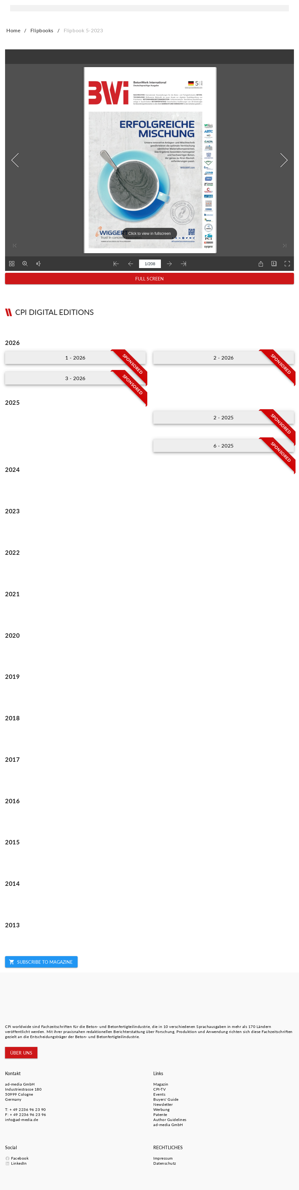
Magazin (161, 1084)
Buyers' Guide (166, 1099)
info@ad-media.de (21, 1119)
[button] (149, 278)
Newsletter (163, 1104)
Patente (160, 1114)
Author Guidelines (170, 1119)
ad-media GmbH (20, 1084)
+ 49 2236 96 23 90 (28, 1109)
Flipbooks (42, 30)
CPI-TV (159, 1089)
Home (13, 30)
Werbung (161, 1109)
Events (159, 1094)
